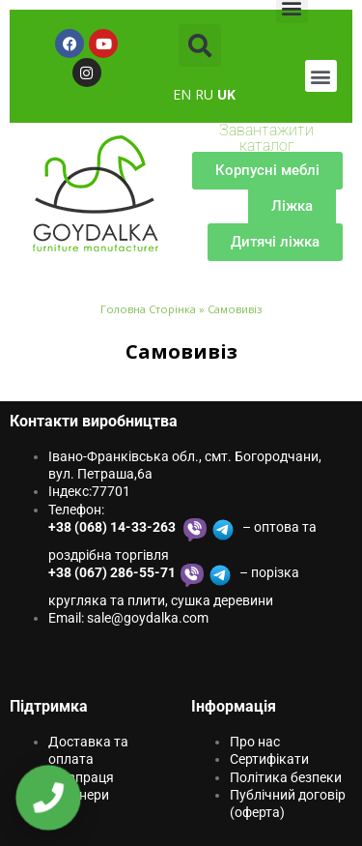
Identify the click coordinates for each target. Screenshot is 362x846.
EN (182, 94)
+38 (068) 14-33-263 (113, 527)
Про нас (255, 741)
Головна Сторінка (148, 309)
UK (226, 94)
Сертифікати (269, 759)
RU (204, 94)
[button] (200, 45)
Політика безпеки (286, 777)
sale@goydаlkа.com (148, 618)
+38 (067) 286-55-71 (112, 572)
